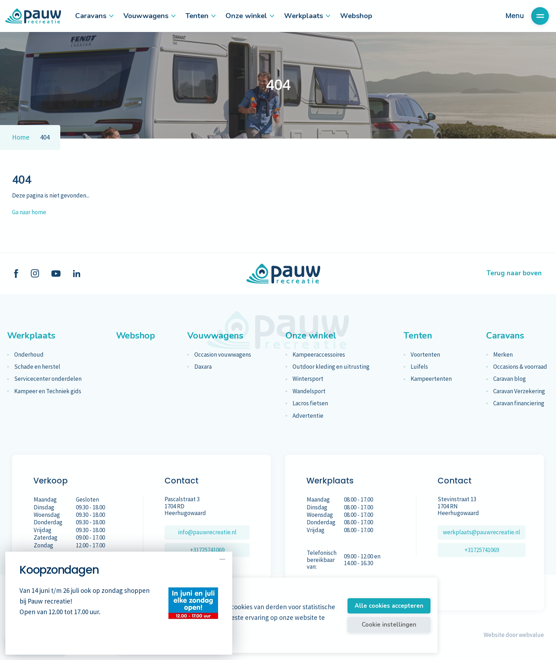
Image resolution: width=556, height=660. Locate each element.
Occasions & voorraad (520, 366)
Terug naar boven (514, 273)
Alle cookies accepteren (389, 606)
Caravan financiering (518, 403)
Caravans (94, 16)
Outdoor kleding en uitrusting (331, 366)
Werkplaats (306, 16)
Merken (503, 354)
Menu (527, 16)
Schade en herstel (37, 366)
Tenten (200, 16)
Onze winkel (249, 16)
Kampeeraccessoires (319, 354)
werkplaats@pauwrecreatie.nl (481, 532)
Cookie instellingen (389, 625)
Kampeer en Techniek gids (47, 391)
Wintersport (308, 378)
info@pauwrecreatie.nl (207, 532)
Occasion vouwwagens (222, 354)
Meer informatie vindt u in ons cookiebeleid (178, 642)
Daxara (203, 366)
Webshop (356, 16)
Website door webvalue (514, 635)
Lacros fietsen (310, 403)
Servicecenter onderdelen (48, 378)
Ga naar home (29, 212)
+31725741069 (207, 550)
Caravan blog (509, 378)
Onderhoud (29, 354)
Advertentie (308, 415)
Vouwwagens (149, 16)
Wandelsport (309, 391)
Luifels (419, 366)
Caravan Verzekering (519, 391)
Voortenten (425, 354)
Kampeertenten (431, 378)
